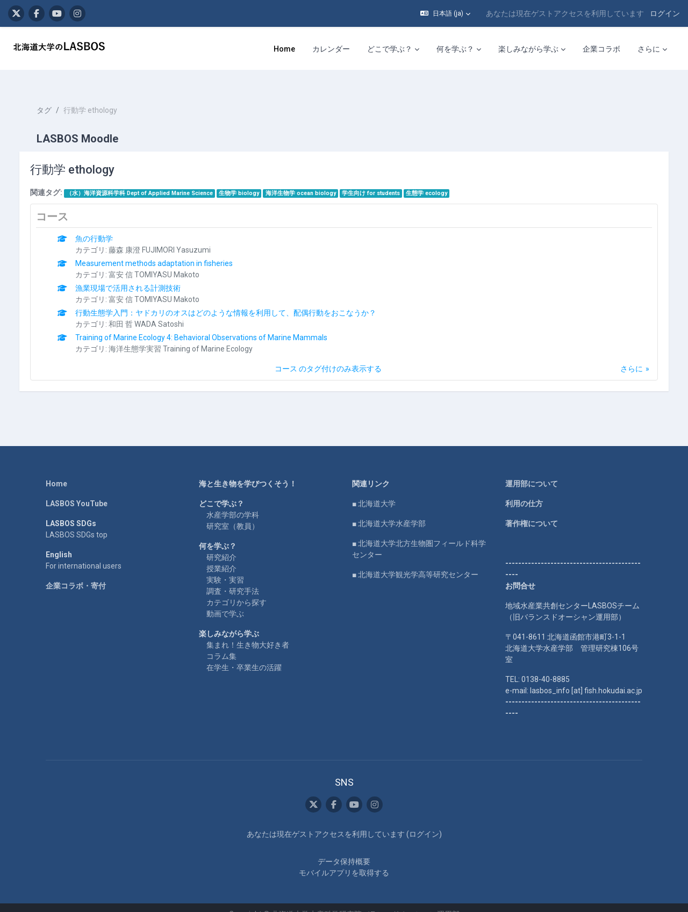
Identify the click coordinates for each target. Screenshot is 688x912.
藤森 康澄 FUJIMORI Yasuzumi (171, 236)
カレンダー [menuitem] (331, 49)
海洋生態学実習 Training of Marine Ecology (192, 335)
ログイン (665, 13)
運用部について (531, 469)
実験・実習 (225, 566)
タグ (54, 96)
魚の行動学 (105, 224)
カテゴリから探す (236, 588)
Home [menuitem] (284, 49)
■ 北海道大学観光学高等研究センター (415, 560)
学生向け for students (382, 179)
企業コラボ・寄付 (76, 572)
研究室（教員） (232, 512)
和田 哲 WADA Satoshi (157, 310)
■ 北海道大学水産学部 (389, 509)
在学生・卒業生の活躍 (244, 653)
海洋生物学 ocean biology (311, 179)
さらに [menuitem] (648, 49)
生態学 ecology (437, 179)
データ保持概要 (344, 848)
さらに (621, 354)
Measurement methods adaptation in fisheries (165, 249)
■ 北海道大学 (374, 489)
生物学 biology (250, 179)
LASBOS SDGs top (77, 520)
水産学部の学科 (232, 501)
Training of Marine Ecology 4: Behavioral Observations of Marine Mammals (213, 323)
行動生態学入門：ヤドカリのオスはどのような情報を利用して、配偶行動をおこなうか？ (237, 299)
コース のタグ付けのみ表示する (328, 354)
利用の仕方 (524, 489)
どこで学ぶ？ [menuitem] (389, 49)
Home (56, 469)
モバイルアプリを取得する (344, 859)
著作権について (531, 509)
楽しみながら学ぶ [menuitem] (528, 49)
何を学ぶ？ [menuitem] (455, 49)
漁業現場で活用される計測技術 (139, 274)
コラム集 (221, 642)
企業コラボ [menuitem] (601, 49)
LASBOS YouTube (77, 489)
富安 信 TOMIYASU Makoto (165, 260)
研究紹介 (221, 543)
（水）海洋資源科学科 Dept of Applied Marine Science (150, 179)
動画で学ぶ (225, 599)
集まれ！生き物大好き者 (247, 631)
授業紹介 (221, 554)
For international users (83, 552)
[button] (445, 13)
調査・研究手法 (232, 577)
